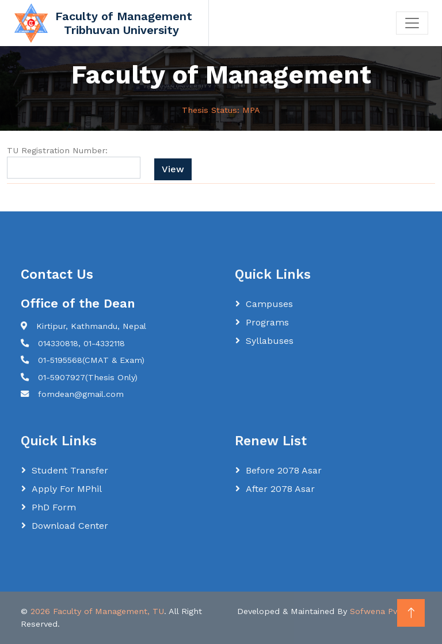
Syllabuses (270, 340)
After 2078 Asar (280, 488)
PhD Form (54, 507)
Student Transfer (70, 470)
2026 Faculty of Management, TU (97, 611)
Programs (267, 322)
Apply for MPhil (67, 488)
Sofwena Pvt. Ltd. (385, 611)
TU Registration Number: (57, 150)
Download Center (70, 525)
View (173, 169)
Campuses (269, 303)
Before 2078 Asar (284, 470)
